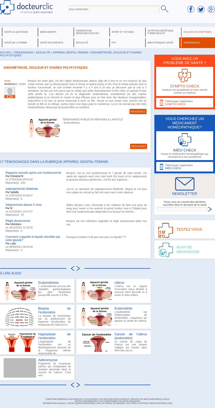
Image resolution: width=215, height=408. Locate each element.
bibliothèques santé (160, 42)
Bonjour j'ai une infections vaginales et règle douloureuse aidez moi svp (106, 223)
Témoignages (23, 52)
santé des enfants (51, 42)
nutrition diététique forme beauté (160, 32)
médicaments (48, 32)
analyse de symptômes (197, 32)
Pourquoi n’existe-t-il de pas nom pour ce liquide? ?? (96, 237)
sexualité (82, 42)
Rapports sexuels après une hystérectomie (33, 172)
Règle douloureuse (18, 220)
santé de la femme (15, 42)
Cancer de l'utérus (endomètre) (130, 336)
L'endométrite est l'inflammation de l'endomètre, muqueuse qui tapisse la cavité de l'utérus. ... (113, 316)
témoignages (191, 42)
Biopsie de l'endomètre (54, 310)
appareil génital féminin (70, 52)
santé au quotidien (16, 32)
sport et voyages (123, 32)
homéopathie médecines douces (87, 32)
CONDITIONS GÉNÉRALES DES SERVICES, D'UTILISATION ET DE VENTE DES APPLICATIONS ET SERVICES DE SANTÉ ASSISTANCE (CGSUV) (107, 399)
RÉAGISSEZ (138, 111)
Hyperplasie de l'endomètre (54, 336)
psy (114, 42)
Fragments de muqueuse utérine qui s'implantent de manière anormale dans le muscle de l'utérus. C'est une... (37, 368)
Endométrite (123, 308)
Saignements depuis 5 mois (24, 204)
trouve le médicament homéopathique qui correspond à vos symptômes (184, 145)
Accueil (5, 52)
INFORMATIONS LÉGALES (54, 403)
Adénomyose (48, 360)
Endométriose (72, 122)
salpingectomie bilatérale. (22, 188)
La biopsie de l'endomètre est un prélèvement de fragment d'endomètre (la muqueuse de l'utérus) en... (37, 316)
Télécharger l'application (184, 103)
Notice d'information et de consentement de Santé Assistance (107, 401)
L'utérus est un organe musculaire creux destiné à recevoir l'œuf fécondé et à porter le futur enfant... (113, 290)
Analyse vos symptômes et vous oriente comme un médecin (184, 81)
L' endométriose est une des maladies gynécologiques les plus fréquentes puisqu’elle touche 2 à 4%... (37, 290)
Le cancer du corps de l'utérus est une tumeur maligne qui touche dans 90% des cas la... (113, 342)
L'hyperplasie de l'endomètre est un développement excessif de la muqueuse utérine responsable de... (37, 343)
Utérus (119, 283)
